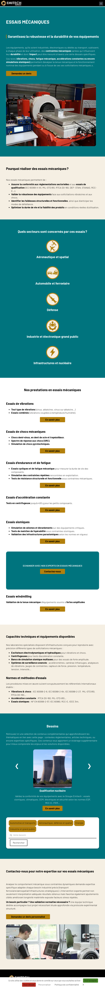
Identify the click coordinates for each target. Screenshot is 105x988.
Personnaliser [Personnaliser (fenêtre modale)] (44, 984)
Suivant (89, 766)
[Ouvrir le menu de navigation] (101, 4)
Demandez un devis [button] (21, 73)
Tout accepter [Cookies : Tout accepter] (90, 980)
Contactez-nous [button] (52, 571)
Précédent (17, 766)
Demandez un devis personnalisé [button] (28, 916)
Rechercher (19, 842)
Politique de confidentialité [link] (67, 984)
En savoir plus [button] (52, 419)
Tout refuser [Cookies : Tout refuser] (28, 984)
